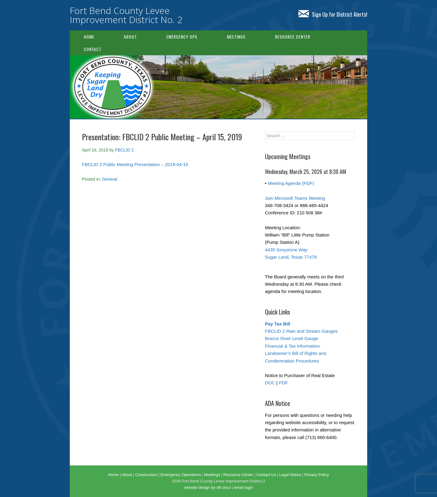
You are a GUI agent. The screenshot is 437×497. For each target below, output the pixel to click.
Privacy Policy (316, 474)
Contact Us (266, 474)
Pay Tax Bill (277, 323)
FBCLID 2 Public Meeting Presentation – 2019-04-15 (135, 164)
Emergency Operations (181, 474)
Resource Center (292, 36)
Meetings (236, 36)
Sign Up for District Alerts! (332, 14)
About (130, 36)
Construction (146, 474)
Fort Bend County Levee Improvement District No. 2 (126, 15)
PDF (283, 382)
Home (89, 36)
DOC (270, 382)
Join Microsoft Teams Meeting (295, 198)
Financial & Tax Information (292, 346)
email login (243, 487)
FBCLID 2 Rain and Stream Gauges (301, 331)
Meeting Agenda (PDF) (291, 183)
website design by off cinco (207, 487)
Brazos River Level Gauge (291, 338)
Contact (92, 49)
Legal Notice (290, 474)
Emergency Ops (181, 36)
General (109, 179)
